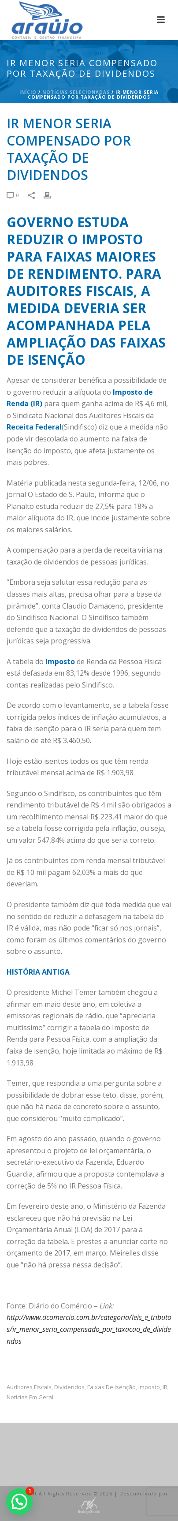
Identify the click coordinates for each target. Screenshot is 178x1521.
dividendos (69, 1387)
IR (165, 1387)
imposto (149, 1387)
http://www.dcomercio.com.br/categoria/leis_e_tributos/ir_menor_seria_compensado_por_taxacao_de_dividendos (89, 1328)
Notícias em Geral (30, 1397)
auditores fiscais (29, 1387)
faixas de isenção (111, 1387)
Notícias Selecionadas (76, 92)
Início (28, 92)
